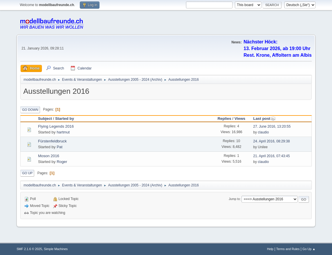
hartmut (63, 132)
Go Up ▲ (309, 249)
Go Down (30, 109)
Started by (64, 118)
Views (240, 118)
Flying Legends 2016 (56, 126)
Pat (59, 147)
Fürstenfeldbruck (52, 141)
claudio (263, 132)
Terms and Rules (288, 249)
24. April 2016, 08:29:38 (271, 141)
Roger (62, 161)
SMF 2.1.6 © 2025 (29, 249)
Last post (264, 118)
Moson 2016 (48, 156)
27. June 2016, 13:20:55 (272, 126)
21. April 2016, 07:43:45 (271, 156)
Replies (224, 118)
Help (270, 249)
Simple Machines (56, 249)
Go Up (27, 173)
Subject (45, 118)
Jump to (234, 199)
